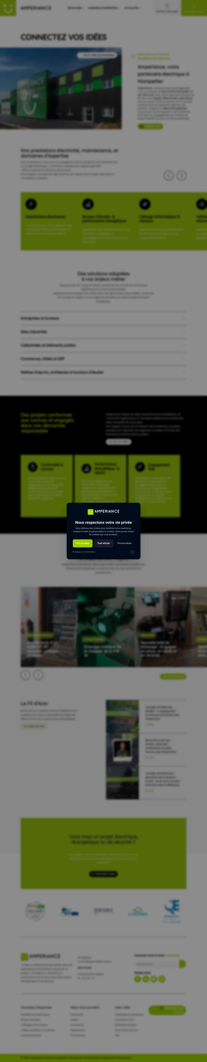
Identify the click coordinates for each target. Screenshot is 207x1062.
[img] (132, 552)
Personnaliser (124, 543)
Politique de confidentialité (84, 552)
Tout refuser (103, 543)
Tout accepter (83, 543)
